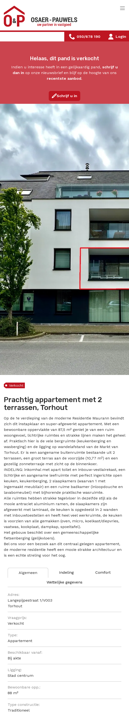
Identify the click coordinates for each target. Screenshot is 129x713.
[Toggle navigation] (122, 8)
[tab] (28, 573)
